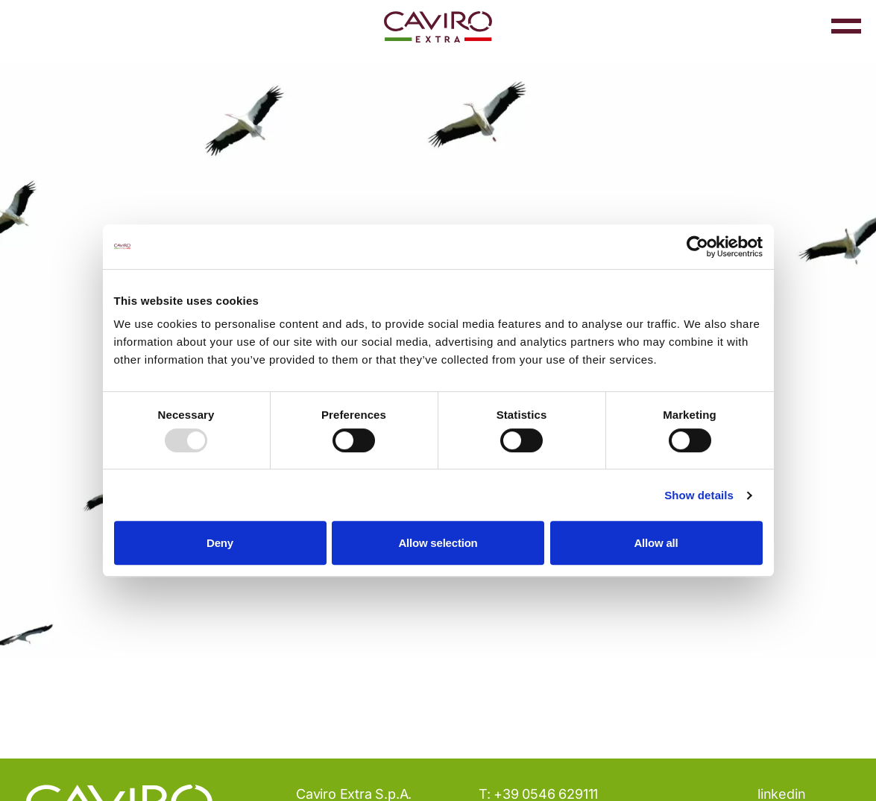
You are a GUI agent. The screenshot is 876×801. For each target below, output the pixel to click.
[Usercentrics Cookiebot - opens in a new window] (697, 246)
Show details (699, 495)
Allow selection (437, 542)
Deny (220, 542)
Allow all (656, 542)
